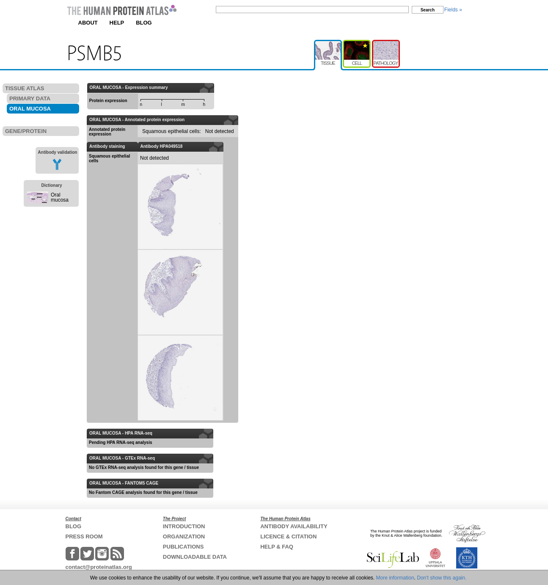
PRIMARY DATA (29, 98)
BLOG (144, 22)
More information (395, 578)
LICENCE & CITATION (288, 536)
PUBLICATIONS (183, 546)
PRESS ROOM (84, 536)
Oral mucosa (60, 197)
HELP (117, 22)
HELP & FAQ (276, 546)
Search (428, 10)
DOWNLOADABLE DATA (195, 557)
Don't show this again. (441, 578)
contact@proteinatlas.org (99, 567)
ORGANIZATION (184, 536)
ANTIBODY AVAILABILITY (293, 526)
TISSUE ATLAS (24, 88)
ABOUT (88, 22)
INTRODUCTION (184, 526)
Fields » (453, 10)
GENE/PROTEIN (26, 131)
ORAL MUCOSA (30, 108)
